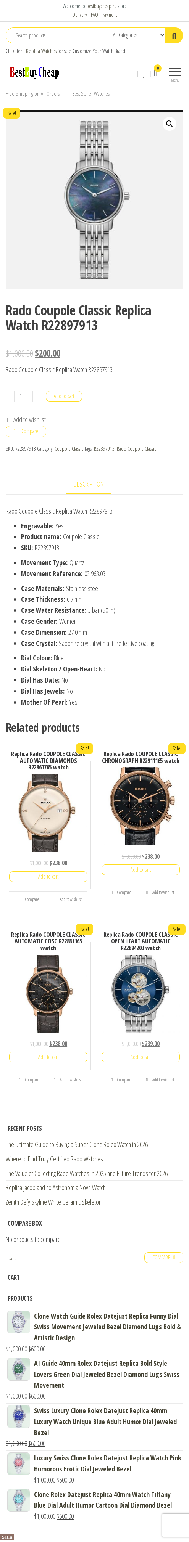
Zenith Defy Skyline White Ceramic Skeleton (54, 1201)
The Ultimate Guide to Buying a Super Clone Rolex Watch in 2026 (77, 1144)
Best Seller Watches (91, 93)
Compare (29, 431)
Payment (109, 14)
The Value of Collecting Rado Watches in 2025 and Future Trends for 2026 (87, 1173)
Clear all (12, 1258)
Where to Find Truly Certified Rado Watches (54, 1158)
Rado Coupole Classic (136, 448)
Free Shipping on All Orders (33, 93)
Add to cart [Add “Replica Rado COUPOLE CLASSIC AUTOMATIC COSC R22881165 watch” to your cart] (48, 1056)
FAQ (94, 14)
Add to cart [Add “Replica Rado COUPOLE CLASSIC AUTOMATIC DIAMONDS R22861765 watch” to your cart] (48, 876)
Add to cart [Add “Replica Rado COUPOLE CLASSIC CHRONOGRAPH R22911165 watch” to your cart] (141, 869)
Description (89, 483)
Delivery (80, 14)
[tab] (94, 484)
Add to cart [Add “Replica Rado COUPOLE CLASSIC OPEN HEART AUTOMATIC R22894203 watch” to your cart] (141, 1056)
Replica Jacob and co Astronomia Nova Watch (56, 1187)
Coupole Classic (69, 448)
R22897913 (104, 448)
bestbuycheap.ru (101, 6)
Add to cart (64, 396)
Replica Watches (41, 51)
